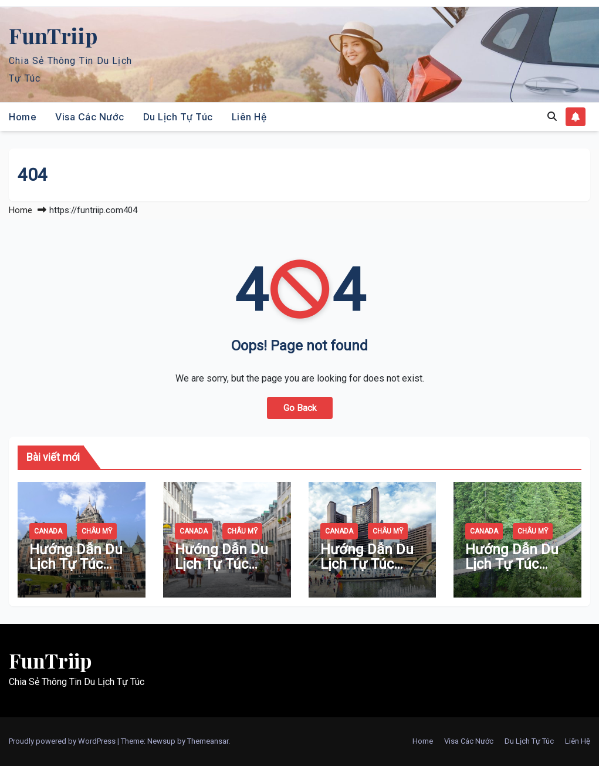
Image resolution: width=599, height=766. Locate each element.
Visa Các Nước (89, 117)
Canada (48, 531)
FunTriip (53, 35)
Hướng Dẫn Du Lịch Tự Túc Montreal (221, 564)
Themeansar (207, 741)
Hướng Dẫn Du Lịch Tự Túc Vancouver (512, 564)
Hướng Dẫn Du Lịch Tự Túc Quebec (76, 564)
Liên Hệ (249, 117)
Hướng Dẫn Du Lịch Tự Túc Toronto (367, 564)
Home (22, 117)
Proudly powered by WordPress (63, 741)
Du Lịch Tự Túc (178, 117)
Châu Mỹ (97, 531)
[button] (552, 116)
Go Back (299, 408)
